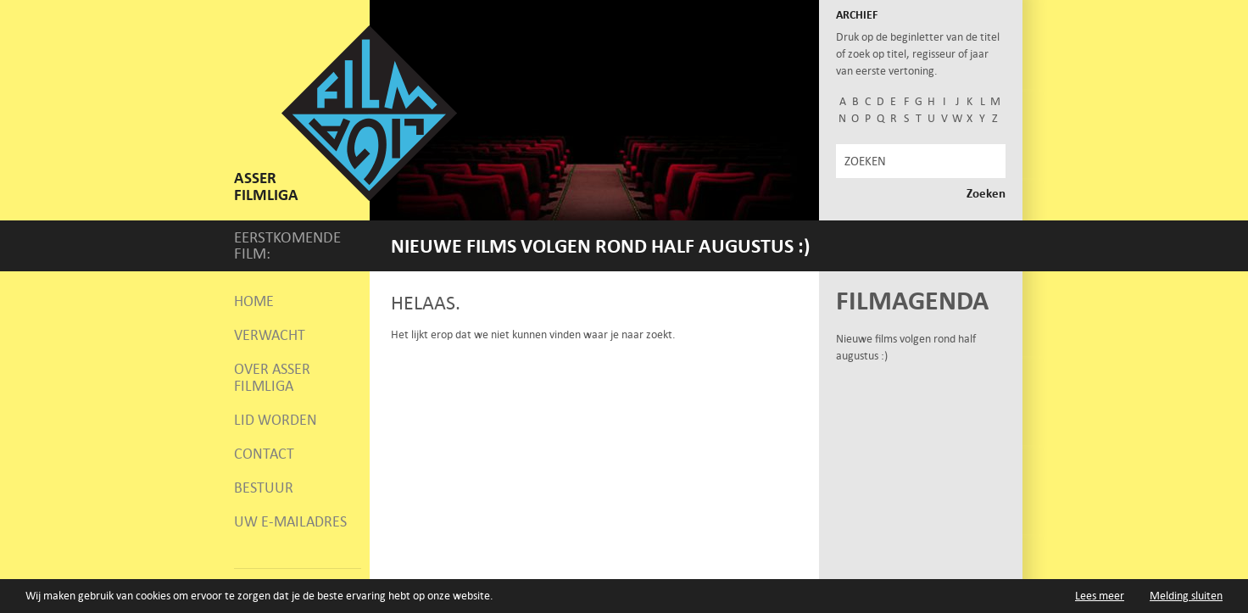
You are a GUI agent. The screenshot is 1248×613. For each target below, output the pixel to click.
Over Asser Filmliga (272, 377)
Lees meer (1099, 596)
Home (254, 301)
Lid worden (275, 419)
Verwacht (269, 334)
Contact (264, 453)
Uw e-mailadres (290, 521)
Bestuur (263, 487)
